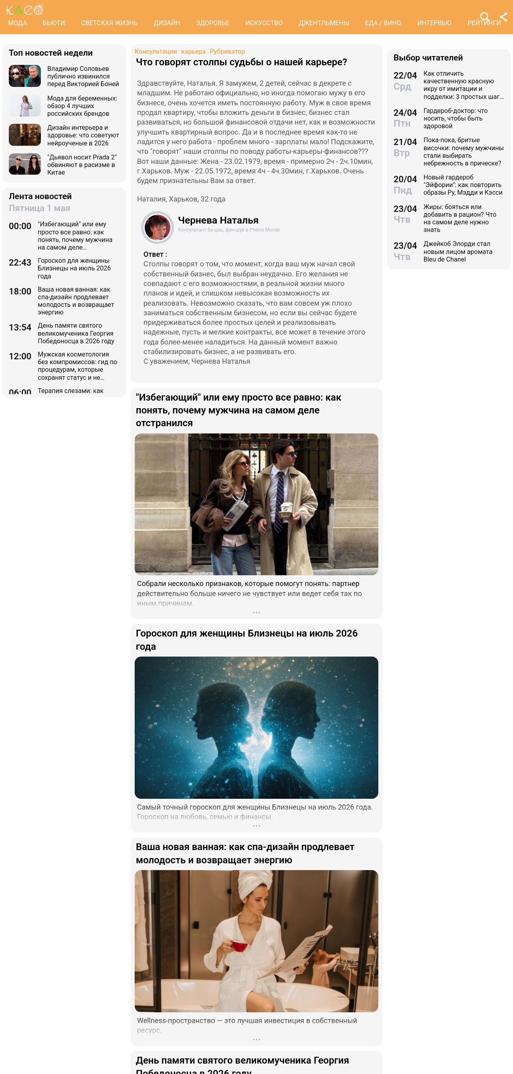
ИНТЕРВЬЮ (434, 23)
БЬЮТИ (54, 23)
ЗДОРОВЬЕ (213, 23)
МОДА (17, 23)
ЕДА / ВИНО (383, 23)
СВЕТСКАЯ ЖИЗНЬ (109, 23)
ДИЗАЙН (166, 23)
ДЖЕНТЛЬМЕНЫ (324, 23)
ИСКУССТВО (264, 23)
